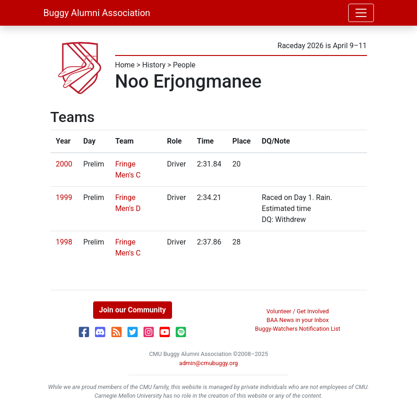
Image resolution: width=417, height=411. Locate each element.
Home (125, 65)
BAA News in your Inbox (298, 320)
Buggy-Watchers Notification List (297, 328)
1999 (64, 197)
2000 (64, 164)
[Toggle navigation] (361, 13)
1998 (64, 242)
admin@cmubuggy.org (208, 363)
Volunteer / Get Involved (298, 311)
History (154, 65)
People (184, 65)
